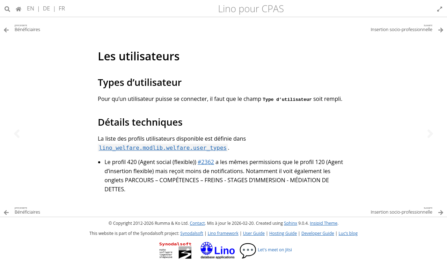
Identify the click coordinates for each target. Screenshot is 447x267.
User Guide (254, 233)
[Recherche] (7, 8)
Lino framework (223, 233)
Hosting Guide (283, 233)
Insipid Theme (323, 223)
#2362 (206, 162)
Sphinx (290, 223)
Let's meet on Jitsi (265, 250)
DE (46, 8)
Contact (197, 223)
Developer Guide (317, 233)
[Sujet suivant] (430, 134)
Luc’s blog (348, 233)
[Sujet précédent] (17, 134)
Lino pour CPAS (251, 8)
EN (30, 8)
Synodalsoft (191, 233)
